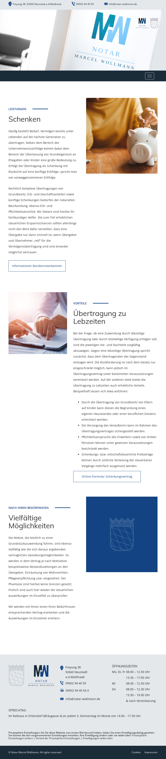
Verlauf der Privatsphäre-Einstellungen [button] (58, 738)
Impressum (151, 752)
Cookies (136, 752)
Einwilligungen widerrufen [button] (98, 738)
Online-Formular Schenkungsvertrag (107, 476)
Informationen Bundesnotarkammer (37, 266)
